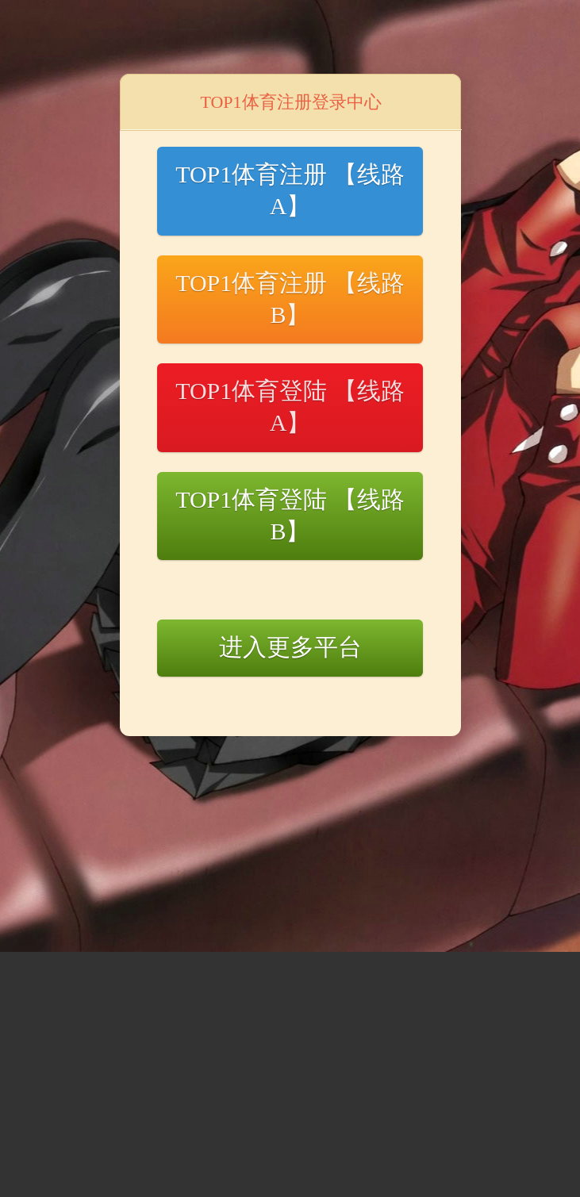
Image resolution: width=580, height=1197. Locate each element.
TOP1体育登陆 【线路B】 (290, 515)
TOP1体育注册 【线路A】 (290, 190)
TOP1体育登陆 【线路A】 (290, 406)
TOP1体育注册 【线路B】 (290, 299)
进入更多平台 (290, 647)
